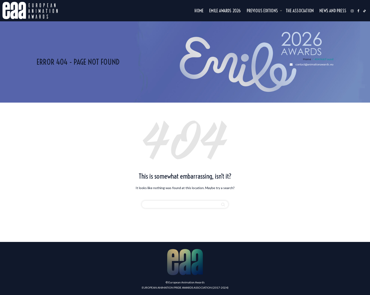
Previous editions (263, 11)
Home (199, 11)
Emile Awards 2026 (225, 11)
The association (300, 11)
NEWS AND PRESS (332, 11)
